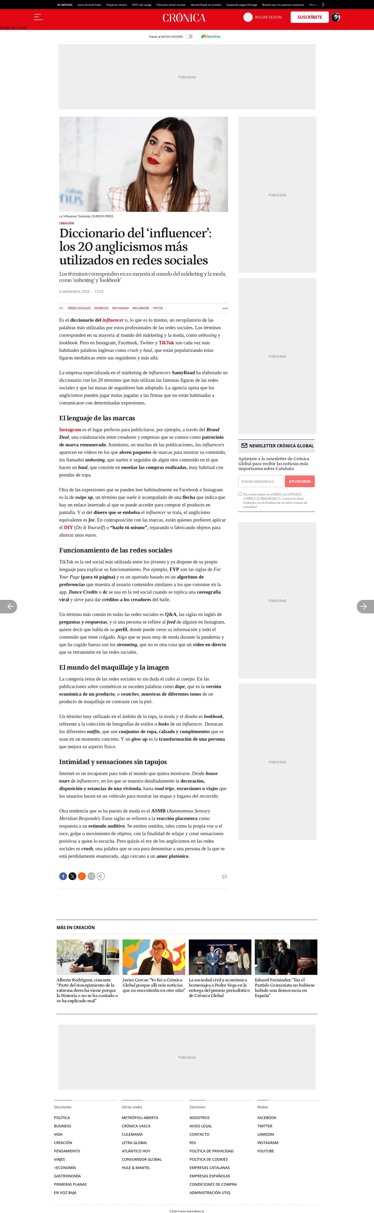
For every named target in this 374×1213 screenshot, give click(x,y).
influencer (113, 320)
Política (62, 1117)
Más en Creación (76, 927)
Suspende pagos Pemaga (241, 4)
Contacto (199, 1134)
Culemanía (132, 1134)
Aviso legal (201, 1125)
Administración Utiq (210, 1192)
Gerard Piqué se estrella (206, 4)
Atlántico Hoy (136, 1150)
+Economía (65, 1167)
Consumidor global (142, 1159)
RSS (193, 1142)
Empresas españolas (210, 1175)
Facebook (101, 308)
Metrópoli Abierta (140, 1117)
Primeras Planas (70, 1184)
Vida (58, 1134)
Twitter (264, 1125)
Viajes (59, 1159)
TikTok (158, 308)
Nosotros (200, 1117)
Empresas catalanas (210, 1167)
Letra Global (134, 1142)
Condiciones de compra (213, 1184)
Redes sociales (79, 308)
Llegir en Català (13, 27)
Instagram (120, 308)
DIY (68, 527)
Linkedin (265, 1134)
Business (62, 1125)
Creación (66, 223)
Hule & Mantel (136, 1167)
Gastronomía (67, 1175)
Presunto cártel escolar (171, 4)
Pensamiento (67, 1150)
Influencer (140, 308)
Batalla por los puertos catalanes (283, 4)
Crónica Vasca (136, 1125)
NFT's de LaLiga (141, 4)
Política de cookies (209, 1159)
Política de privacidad (211, 1150)
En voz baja (65, 1192)
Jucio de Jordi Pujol (89, 4)
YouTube (265, 1150)
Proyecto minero (116, 4)
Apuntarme (300, 481)
